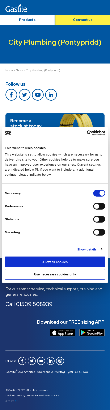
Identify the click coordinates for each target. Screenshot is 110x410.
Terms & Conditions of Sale (43, 395)
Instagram (60, 361)
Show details (87, 249)
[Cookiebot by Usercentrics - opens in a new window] (86, 133)
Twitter (24, 95)
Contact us (82, 20)
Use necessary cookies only (55, 274)
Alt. (17, 401)
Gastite (16, 7)
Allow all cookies (55, 262)
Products (27, 20)
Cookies (10, 395)
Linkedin (51, 95)
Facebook (11, 95)
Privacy (21, 395)
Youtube (38, 95)
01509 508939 (34, 304)
